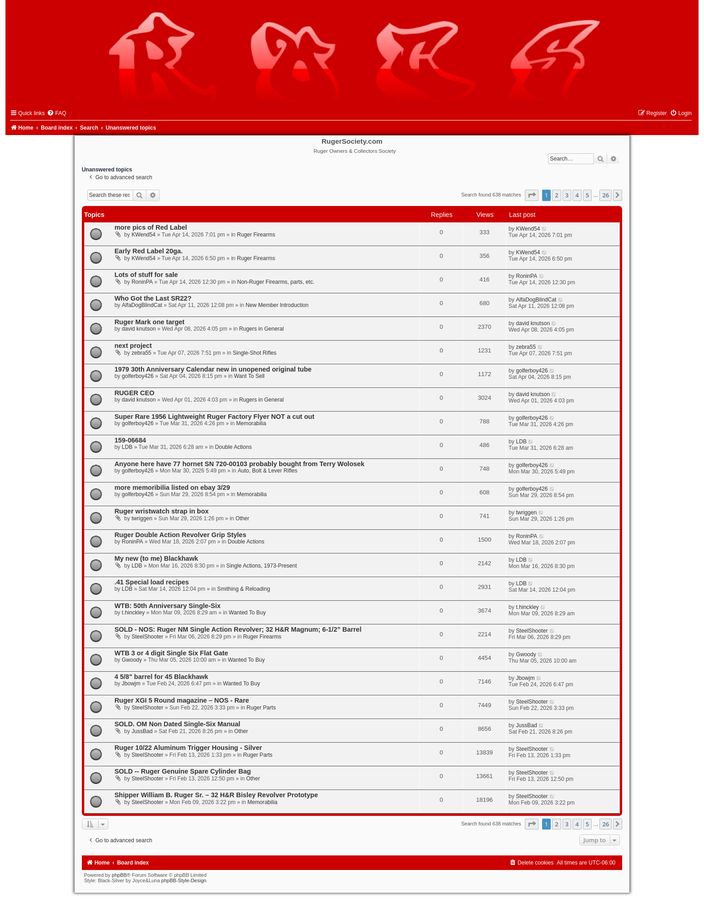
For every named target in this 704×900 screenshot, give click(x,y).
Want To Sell (249, 376)
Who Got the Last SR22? (153, 298)
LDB (127, 447)
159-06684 (130, 440)
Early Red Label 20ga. (149, 251)
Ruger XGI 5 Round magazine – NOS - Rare (182, 700)
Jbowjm (131, 683)
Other (242, 518)
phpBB (119, 875)
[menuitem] (56, 113)
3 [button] (566, 195)
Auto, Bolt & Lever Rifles (267, 471)
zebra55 (141, 353)
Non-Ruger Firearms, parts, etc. (276, 282)
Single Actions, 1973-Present (261, 566)
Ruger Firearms (256, 234)
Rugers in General (261, 329)
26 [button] (605, 195)
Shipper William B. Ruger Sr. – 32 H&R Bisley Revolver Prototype (216, 795)
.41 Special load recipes (152, 582)
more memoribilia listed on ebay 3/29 (172, 487)
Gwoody (132, 660)
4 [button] (576, 195)
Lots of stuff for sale (146, 274)
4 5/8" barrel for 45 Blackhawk (161, 676)
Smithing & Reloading (243, 589)
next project (133, 345)
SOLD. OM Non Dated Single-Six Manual (178, 724)
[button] (531, 195)
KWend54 (143, 234)
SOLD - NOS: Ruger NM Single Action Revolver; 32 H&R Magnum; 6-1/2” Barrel (238, 629)
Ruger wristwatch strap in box (162, 511)
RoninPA (142, 282)
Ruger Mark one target (150, 322)
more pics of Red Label (151, 227)
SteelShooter (147, 637)
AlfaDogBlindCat (142, 305)
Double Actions (233, 447)
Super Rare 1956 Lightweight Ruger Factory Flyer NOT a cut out (215, 416)
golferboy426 (138, 376)
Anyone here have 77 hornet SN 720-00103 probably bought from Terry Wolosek (240, 464)
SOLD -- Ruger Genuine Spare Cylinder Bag (183, 771)
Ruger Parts (261, 707)
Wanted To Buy (247, 612)
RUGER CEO (135, 393)
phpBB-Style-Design (183, 880)
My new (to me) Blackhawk (156, 558)
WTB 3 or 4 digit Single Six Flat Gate (171, 653)
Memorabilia (251, 423)
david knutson (139, 329)
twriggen (141, 518)
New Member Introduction (277, 305)
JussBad (141, 731)
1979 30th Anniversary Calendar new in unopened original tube (213, 369)
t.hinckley (133, 612)
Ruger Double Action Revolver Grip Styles (180, 534)
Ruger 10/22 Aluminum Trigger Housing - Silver (188, 747)
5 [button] (587, 195)
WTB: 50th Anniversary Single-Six (168, 605)
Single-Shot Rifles (255, 353)
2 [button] (556, 195)
